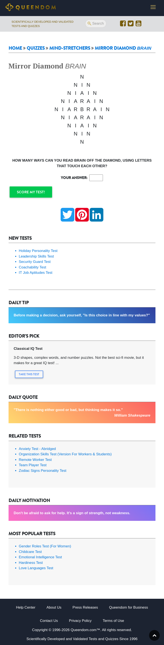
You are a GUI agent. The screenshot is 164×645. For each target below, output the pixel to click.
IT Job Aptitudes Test (35, 273)
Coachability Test (32, 267)
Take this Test (29, 374)
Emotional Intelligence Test (40, 557)
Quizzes (36, 48)
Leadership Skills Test (36, 256)
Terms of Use (113, 621)
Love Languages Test (36, 568)
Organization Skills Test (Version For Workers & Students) (65, 454)
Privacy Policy (80, 621)
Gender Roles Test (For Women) (45, 546)
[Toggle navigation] (153, 8)
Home (15, 48)
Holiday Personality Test (38, 251)
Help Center (25, 607)
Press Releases (85, 607)
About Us (54, 607)
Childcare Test (30, 552)
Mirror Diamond (123, 48)
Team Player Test (33, 465)
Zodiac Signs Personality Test (42, 471)
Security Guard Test (35, 262)
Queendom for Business (128, 607)
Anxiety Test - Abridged (37, 449)
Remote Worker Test (35, 460)
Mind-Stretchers (69, 48)
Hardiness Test (31, 563)
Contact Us (49, 621)
